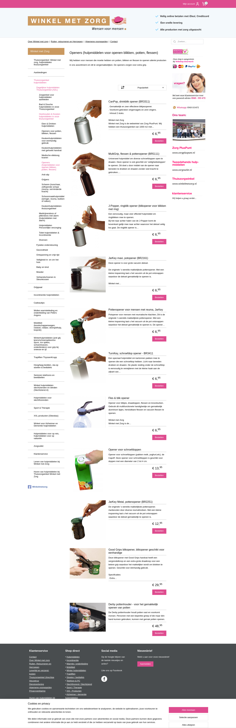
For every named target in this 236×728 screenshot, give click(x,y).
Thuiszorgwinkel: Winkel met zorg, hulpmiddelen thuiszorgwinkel (47, 62)
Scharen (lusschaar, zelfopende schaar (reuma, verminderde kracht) (51, 188)
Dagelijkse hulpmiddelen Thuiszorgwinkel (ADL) (47, 88)
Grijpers (45, 179)
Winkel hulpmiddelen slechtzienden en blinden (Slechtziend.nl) (45, 387)
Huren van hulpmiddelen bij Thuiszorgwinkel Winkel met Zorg (47, 474)
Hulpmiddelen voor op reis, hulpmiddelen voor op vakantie (46, 436)
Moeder (40, 272)
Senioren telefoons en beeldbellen (44, 376)
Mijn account (191, 4)
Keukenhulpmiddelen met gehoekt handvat (51, 149)
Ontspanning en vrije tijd (47, 255)
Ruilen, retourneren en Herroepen (67, 41)
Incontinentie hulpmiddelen (46, 295)
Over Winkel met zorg (38, 41)
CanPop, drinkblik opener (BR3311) (129, 101)
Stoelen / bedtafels (75, 677)
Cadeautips (39, 303)
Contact (114, 41)
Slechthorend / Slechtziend (79, 684)
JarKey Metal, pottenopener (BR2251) (130, 501)
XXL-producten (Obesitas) (46, 416)
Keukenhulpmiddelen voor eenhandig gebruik (51, 140)
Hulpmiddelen (73, 657)
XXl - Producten (74, 691)
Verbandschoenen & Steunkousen (46, 278)
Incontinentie (73, 660)
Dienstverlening (36, 684)
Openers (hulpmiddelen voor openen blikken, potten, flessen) (51, 166)
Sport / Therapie (74, 687)
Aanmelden (145, 664)
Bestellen (159, 141)
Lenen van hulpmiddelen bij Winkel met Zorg (47, 462)
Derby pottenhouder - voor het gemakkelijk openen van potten (133, 606)
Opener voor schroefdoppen (124, 449)
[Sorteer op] (142, 87)
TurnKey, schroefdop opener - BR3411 (130, 353)
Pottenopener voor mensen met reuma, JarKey (135, 309)
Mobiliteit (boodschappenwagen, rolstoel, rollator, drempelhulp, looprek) (48, 326)
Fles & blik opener (118, 398)
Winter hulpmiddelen (76, 670)
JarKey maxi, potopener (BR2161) (128, 258)
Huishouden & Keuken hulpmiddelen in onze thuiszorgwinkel (49, 116)
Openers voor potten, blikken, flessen (52, 132)
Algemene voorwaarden (96, 41)
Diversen (43, 240)
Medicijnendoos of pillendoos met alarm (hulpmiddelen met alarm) (49, 217)
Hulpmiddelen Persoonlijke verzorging (50, 226)
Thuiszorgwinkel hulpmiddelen (41, 81)
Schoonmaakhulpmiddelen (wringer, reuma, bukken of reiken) (53, 198)
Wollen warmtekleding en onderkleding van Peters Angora (46, 312)
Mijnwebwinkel (151, 722)
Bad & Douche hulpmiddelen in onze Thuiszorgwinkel (49, 106)
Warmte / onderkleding (77, 664)
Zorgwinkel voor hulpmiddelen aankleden (46, 97)
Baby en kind (42, 267)
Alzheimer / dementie (77, 694)
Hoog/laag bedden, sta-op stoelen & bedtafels (46, 366)
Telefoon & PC (73, 681)
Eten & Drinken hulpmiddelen (49, 124)
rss (115, 722)
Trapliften (71, 674)
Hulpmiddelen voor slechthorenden (42, 398)
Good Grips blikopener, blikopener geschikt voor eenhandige (136, 551)
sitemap (109, 722)
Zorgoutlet (38, 446)
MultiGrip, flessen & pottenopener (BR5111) (133, 153)
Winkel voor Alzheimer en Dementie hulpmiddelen (46, 424)
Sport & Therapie (42, 408)
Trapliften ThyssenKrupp (45, 357)
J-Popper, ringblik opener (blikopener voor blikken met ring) (137, 207)
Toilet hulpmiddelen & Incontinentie (49, 233)
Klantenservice (41, 454)
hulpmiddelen (71, 698)
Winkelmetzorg (37, 487)
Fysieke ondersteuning (47, 245)
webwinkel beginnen (126, 722)
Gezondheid (42, 250)
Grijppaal (38, 287)
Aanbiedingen (40, 72)
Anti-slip (45, 174)
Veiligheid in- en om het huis (47, 260)
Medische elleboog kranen (50, 156)
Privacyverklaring (37, 691)
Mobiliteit (71, 667)
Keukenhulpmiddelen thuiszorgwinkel (51, 207)
